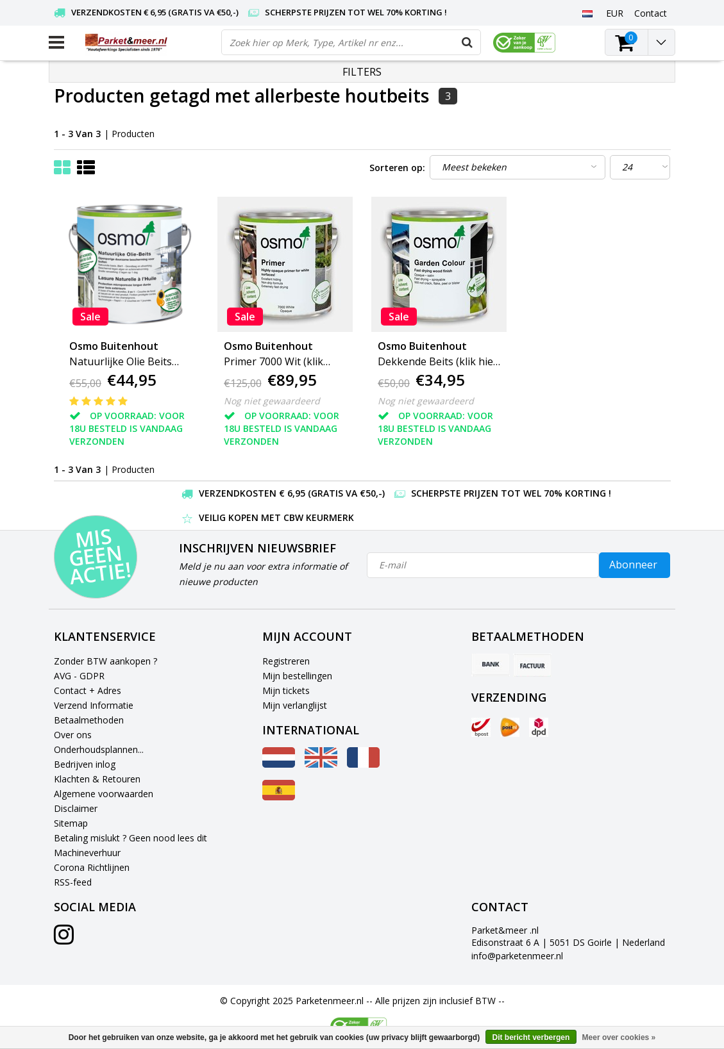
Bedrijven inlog (84, 764)
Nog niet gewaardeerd (272, 401)
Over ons (73, 735)
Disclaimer (75, 808)
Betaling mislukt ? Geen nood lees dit (130, 838)
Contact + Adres (87, 690)
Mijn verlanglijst (294, 705)
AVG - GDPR (79, 676)
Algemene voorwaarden (103, 794)
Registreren (286, 661)
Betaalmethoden (89, 720)
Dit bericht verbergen (531, 1037)
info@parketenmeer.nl (517, 956)
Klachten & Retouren (97, 779)
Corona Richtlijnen (92, 867)
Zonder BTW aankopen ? (105, 661)
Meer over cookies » (619, 1037)
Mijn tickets (286, 690)
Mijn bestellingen (297, 676)
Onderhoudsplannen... (99, 749)
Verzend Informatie (93, 705)
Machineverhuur (87, 853)
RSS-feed (73, 882)
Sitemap (71, 823)
